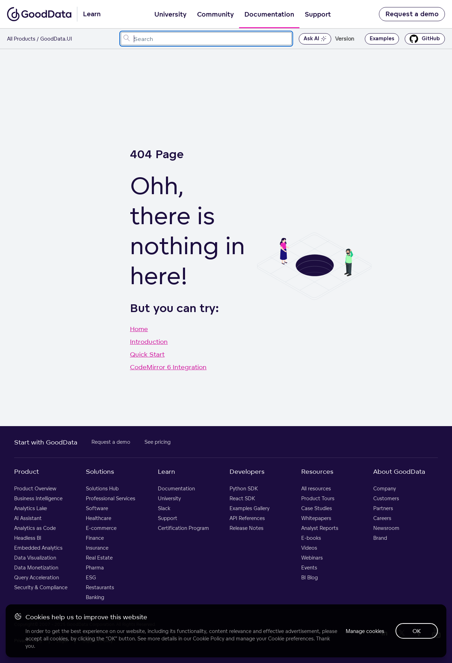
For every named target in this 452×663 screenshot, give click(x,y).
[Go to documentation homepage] (39, 14)
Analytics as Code (35, 528)
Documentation (269, 14)
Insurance (97, 548)
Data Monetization (36, 568)
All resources (316, 488)
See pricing (157, 442)
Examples (382, 38)
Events (309, 568)
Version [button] (344, 38)
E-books (311, 538)
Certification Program (183, 528)
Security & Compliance (40, 587)
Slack (164, 508)
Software (97, 508)
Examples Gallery (249, 508)
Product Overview (35, 488)
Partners (383, 508)
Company (384, 488)
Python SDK (244, 488)
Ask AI (315, 39)
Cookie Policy (208, 638)
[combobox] (206, 38)
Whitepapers (316, 518)
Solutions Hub (102, 488)
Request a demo (412, 14)
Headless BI (27, 538)
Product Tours (317, 498)
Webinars (312, 558)
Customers (386, 498)
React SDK (242, 498)
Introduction (149, 341)
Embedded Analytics (38, 548)
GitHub (425, 39)
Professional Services (110, 498)
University (170, 14)
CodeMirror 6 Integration (168, 367)
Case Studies (316, 508)
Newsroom (386, 528)
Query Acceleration (36, 577)
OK (416, 630)
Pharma (95, 568)
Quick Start (147, 354)
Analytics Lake (30, 508)
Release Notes (246, 528)
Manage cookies (365, 631)
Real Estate (99, 558)
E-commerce (101, 528)
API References (247, 518)
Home (139, 329)
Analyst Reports (319, 528)
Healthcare (98, 518)
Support (318, 14)
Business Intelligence (38, 498)
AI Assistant (28, 518)
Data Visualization (35, 558)
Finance (95, 538)
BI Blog (309, 577)
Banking (95, 597)
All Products (21, 39)
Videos (309, 548)
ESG (91, 577)
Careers (382, 518)
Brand (380, 538)
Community (215, 14)
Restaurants (100, 587)
